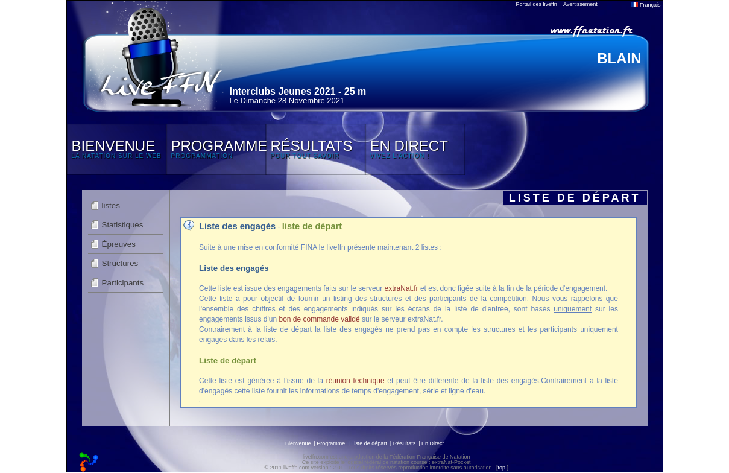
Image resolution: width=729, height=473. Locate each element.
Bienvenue (298, 443)
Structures (120, 263)
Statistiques (123, 224)
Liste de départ (369, 443)
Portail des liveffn (536, 4)
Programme (331, 443)
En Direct (432, 443)
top (501, 468)
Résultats (404, 443)
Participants (123, 282)
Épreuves (119, 244)
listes (111, 205)
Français (645, 5)
